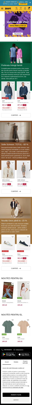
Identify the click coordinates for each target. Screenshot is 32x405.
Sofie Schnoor (6, 180)
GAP (3, 101)
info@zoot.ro (19, 349)
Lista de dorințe (21, 8)
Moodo (4, 301)
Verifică (28, 8)
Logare (25, 8)
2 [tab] (17, 40)
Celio (3, 337)
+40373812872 (8, 349)
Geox (3, 254)
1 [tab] (15, 40)
